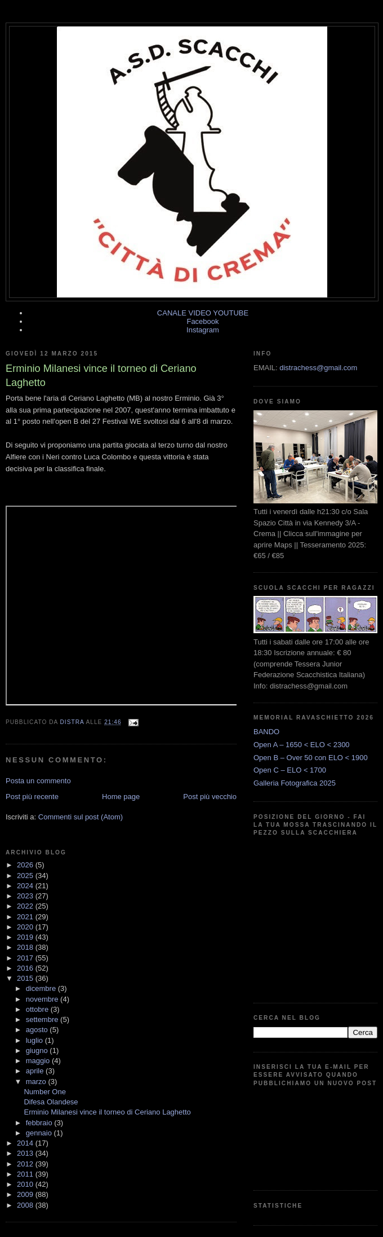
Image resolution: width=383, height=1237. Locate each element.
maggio (39, 1060)
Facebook (202, 321)
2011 (26, 1174)
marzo (37, 1081)
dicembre (42, 988)
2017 (26, 958)
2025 (26, 875)
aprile (36, 1071)
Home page (121, 796)
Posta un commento (38, 781)
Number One (44, 1091)
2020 (26, 927)
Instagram (202, 330)
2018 (26, 947)
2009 (26, 1194)
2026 (26, 865)
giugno (38, 1050)
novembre (43, 999)
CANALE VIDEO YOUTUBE (202, 313)
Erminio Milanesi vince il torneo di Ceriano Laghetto (107, 1112)
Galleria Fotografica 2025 (294, 783)
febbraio (40, 1122)
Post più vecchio (210, 796)
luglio (35, 1040)
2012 (26, 1164)
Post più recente (32, 796)
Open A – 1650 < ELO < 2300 (301, 744)
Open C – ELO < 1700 (289, 770)
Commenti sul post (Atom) (80, 817)
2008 (26, 1205)
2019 (26, 937)
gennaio (40, 1133)
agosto (38, 1029)
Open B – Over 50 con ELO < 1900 (310, 757)
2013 (26, 1153)
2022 (26, 906)
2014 (26, 1143)
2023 (26, 896)
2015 (26, 978)
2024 (26, 885)
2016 (26, 968)
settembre (43, 1019)
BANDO (266, 731)
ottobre (38, 1009)
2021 (26, 917)
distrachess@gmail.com (318, 367)
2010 (26, 1184)
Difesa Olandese (51, 1102)
